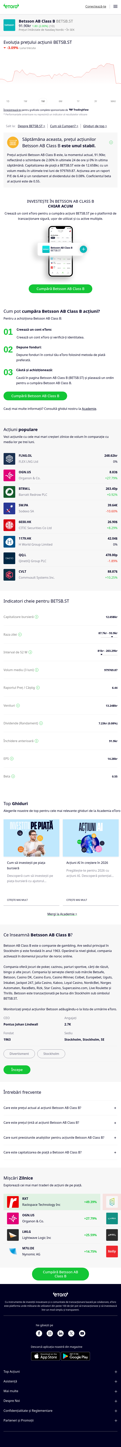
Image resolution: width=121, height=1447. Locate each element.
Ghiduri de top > (95, 126)
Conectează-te (95, 6)
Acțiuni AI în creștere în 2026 (87, 863)
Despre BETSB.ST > (31, 126)
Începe (17, 1069)
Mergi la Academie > (62, 914)
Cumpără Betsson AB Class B (60, 288)
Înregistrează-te (12, 110)
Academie (89, 408)
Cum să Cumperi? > (64, 126)
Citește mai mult (17, 900)
